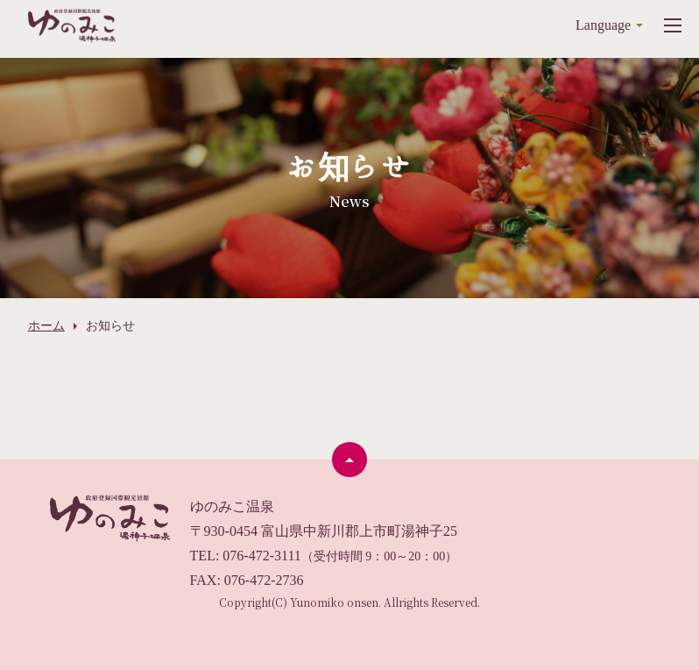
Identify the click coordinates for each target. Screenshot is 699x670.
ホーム (46, 325)
